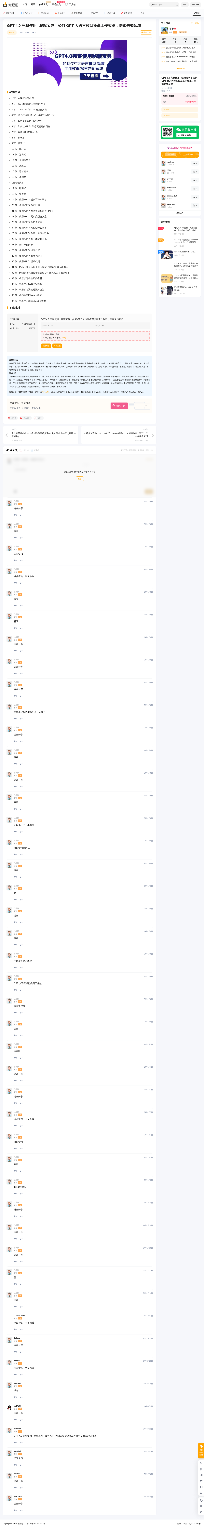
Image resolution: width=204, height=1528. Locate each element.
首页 (24, 4)
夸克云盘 (57, 346)
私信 (197, 23)
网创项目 (9, 13)
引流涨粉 (61, 13)
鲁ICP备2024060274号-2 (37, 1524)
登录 (184, 5)
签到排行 (179, 213)
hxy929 (17, 1361)
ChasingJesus (19, 1315)
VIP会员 (45, 392)
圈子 (33, 4)
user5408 (17, 1428)
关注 (191, 23)
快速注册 (195, 5)
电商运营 (44, 13)
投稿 (196, 13)
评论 (64, 337)
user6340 (17, 1451)
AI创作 (11, 33)
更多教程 (127, 13)
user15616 (18, 1496)
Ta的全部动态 (180, 69)
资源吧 (20, 1524)
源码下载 (110, 13)
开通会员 (56, 3)
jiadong (17, 1338)
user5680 (17, 1383)
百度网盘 (46, 346)
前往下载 (146, 32)
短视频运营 (27, 13)
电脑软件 (77, 13)
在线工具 (43, 3)
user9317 (17, 1474)
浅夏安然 (17, 1406)
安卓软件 (94, 13)
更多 (142, 13)
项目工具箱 (70, 4)
